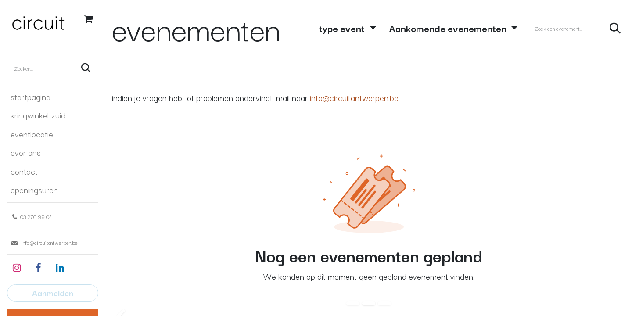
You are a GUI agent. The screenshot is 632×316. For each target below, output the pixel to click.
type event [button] (343, 28)
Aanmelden (52, 292)
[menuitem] (52, 96)
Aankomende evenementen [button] (449, 28)
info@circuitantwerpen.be (354, 97)
